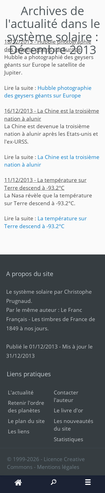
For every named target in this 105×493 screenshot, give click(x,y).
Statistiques (68, 439)
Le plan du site (26, 421)
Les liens (18, 431)
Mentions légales (58, 467)
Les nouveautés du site (73, 424)
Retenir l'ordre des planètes (26, 406)
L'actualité (21, 392)
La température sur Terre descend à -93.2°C (45, 222)
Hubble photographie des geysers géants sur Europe (48, 91)
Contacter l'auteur (66, 396)
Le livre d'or (68, 410)
